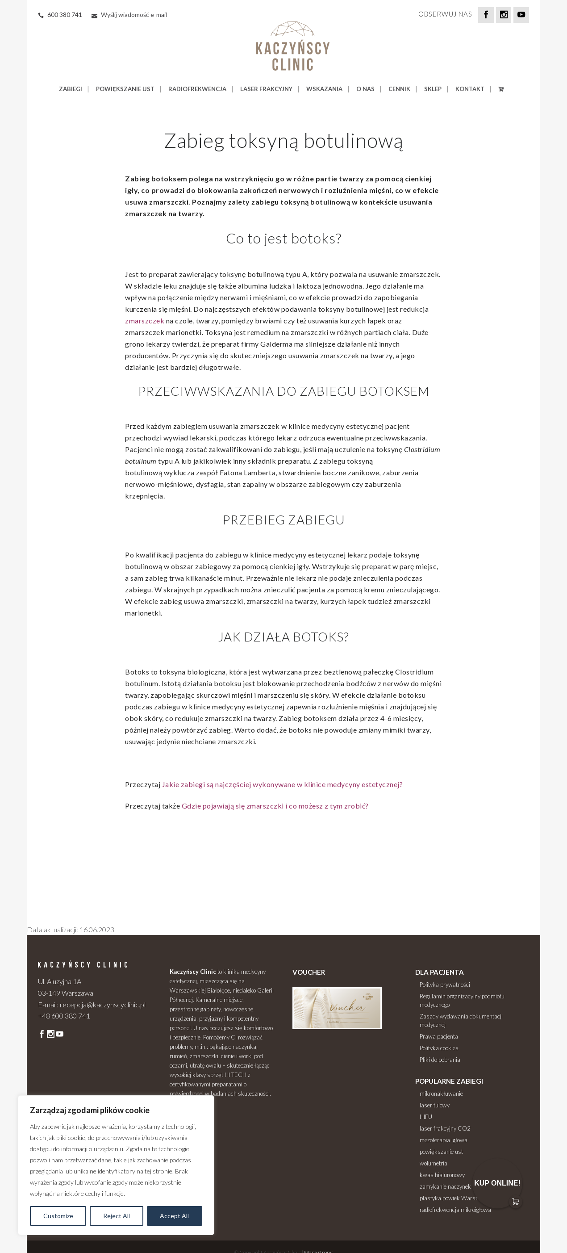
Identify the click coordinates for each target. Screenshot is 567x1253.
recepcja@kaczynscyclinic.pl (103, 1004)
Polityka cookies (439, 1048)
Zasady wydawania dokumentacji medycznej (461, 1020)
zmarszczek (144, 320)
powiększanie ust (441, 1151)
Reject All (116, 1215)
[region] (116, 1165)
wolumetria (433, 1163)
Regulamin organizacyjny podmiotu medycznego (462, 1000)
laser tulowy (435, 1105)
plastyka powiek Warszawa (454, 1198)
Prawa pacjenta (439, 1036)
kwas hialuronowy (442, 1174)
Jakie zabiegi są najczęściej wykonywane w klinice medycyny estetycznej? (282, 784)
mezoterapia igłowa (443, 1140)
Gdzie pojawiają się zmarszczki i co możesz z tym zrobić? (275, 805)
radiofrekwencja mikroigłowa (455, 1209)
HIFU (426, 1116)
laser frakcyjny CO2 (445, 1128)
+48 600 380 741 (64, 1015)
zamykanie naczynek (445, 1186)
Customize (58, 1215)
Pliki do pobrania (440, 1059)
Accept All (174, 1215)
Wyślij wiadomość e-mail (134, 14)
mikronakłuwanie (441, 1093)
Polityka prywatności (445, 984)
